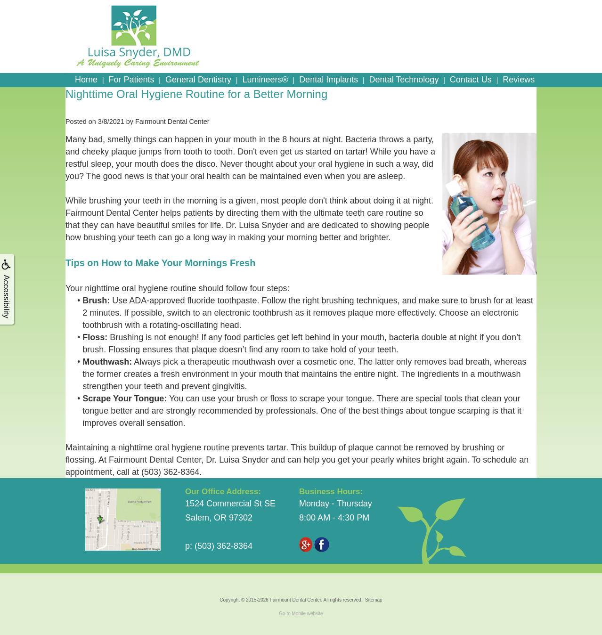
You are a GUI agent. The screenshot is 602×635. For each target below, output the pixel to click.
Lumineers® (265, 79)
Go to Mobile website (301, 613)
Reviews (519, 79)
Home (86, 79)
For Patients (131, 79)
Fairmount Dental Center (295, 599)
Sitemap (373, 599)
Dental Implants (328, 79)
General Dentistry (198, 79)
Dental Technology (404, 79)
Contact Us (471, 79)
